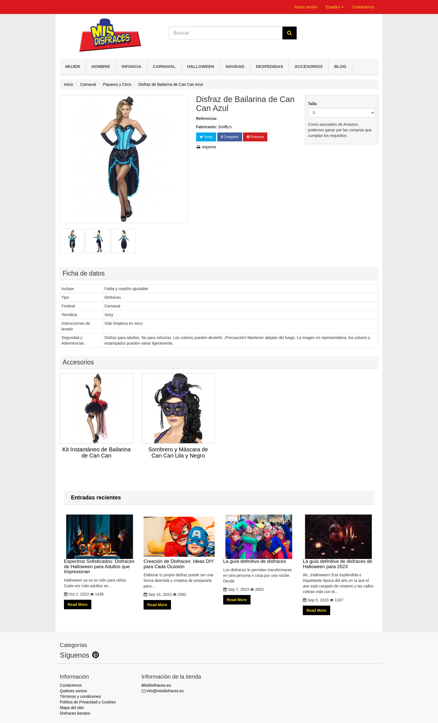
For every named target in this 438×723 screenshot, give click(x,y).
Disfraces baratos (75, 713)
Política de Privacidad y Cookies (88, 702)
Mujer (72, 66)
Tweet (206, 137)
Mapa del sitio (72, 707)
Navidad (235, 66)
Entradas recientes (96, 497)
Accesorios (308, 66)
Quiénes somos (73, 691)
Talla (313, 103)
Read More (78, 604)
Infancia (131, 66)
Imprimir (206, 147)
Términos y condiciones (80, 696)
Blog (340, 66)
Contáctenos (363, 7)
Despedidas (269, 66)
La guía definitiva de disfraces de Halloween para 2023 (338, 542)
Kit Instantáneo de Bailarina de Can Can (96, 452)
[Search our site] (226, 33)
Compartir (230, 137)
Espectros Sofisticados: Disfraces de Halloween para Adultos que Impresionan (99, 545)
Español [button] (335, 7)
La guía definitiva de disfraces (258, 539)
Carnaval (164, 66)
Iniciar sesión (305, 7)
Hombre (101, 66)
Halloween (200, 66)
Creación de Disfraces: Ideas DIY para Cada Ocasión (179, 542)
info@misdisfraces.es (165, 691)
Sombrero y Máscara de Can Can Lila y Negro (178, 452)
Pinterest (255, 137)
